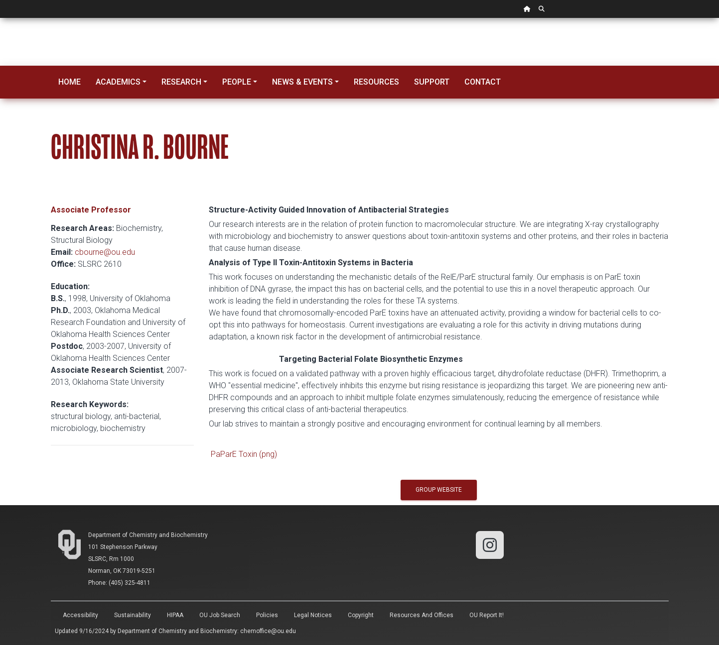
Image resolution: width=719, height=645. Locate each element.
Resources (376, 82)
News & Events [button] (302, 82)
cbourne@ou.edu (105, 252)
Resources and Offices (421, 615)
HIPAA (175, 615)
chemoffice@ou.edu (268, 631)
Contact (482, 82)
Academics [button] (118, 82)
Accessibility (80, 615)
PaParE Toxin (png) (244, 454)
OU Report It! (486, 615)
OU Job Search (219, 615)
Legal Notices (313, 615)
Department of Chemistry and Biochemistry (148, 535)
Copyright (361, 615)
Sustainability (132, 615)
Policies (267, 615)
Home (69, 82)
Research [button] (181, 82)
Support (431, 82)
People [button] (236, 82)
